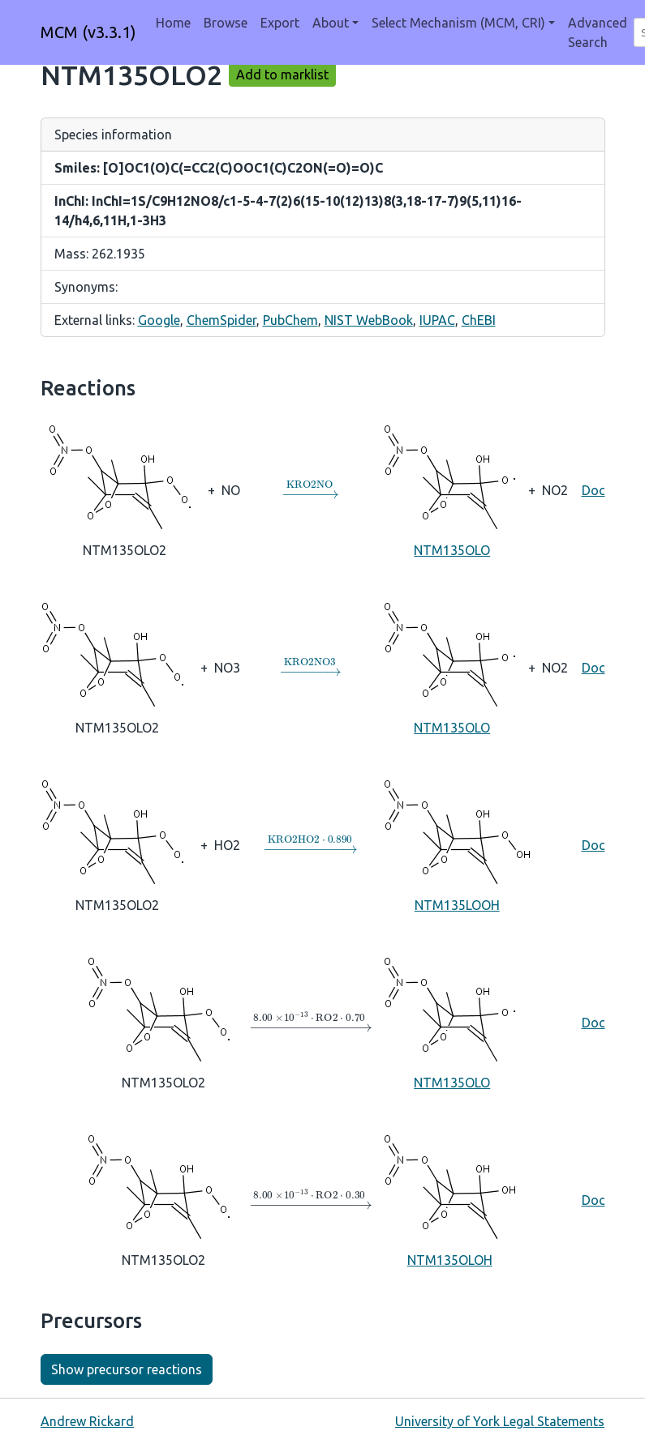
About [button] (330, 22)
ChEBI (479, 320)
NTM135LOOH (457, 844)
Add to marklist (282, 74)
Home (173, 22)
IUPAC (437, 320)
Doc (593, 490)
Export (279, 22)
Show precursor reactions (126, 1369)
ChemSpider (221, 320)
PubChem (290, 320)
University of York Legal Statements (499, 1421)
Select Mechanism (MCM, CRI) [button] (458, 22)
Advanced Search (597, 32)
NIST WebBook (369, 320)
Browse (225, 22)
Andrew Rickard (87, 1421)
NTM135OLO (452, 489)
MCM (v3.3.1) (88, 32)
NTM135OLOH (450, 1199)
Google (159, 320)
